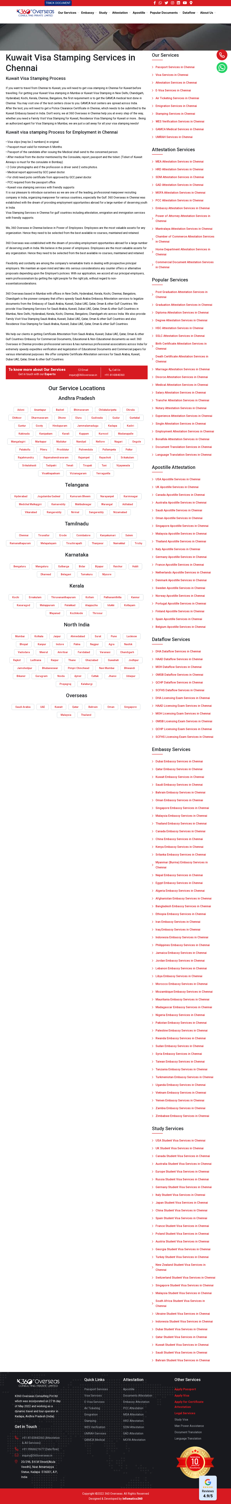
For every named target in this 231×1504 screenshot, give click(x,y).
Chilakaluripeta (107, 409)
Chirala (130, 409)
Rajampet (84, 457)
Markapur (41, 441)
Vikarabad (31, 512)
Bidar (82, 566)
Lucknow (132, 636)
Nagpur (94, 644)
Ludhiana (35, 660)
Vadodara (24, 652)
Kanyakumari (108, 535)
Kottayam (129, 605)
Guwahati (113, 660)
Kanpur (42, 644)
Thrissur (98, 613)
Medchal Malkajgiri (30, 504)
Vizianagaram (78, 473)
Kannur (135, 597)
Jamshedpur (24, 668)
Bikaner (21, 676)
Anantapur (40, 409)
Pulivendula (86, 449)
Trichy (138, 543)
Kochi (15, 597)
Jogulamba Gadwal (48, 496)
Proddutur (63, 449)
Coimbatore (83, 535)
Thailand (86, 714)
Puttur (129, 449)
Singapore (130, 706)
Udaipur (131, 676)
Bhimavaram (81, 409)
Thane (72, 660)
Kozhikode (76, 613)
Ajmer (78, 676)
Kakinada (24, 433)
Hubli (135, 566)
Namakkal (119, 543)
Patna (77, 644)
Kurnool (103, 433)
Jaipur (57, 636)
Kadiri (130, 425)
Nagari (118, 441)
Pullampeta (109, 449)
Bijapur (99, 566)
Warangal (107, 504)
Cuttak (95, 676)
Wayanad (54, 613)
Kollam (90, 597)
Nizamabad (120, 512)
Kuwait (58, 706)
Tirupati (87, 465)
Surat (98, 636)
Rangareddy (54, 512)
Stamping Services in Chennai (175, 113)
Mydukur (61, 441)
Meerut (44, 652)
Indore (60, 644)
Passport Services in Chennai (175, 67)
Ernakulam (35, 597)
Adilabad (127, 504)
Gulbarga (63, 566)
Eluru (78, 417)
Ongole (136, 441)
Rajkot (17, 660)
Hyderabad (20, 496)
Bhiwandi (129, 668)
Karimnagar (131, 496)
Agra (111, 644)
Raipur (55, 660)
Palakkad (70, 605)
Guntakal (135, 417)
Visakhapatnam (51, 473)
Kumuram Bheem (80, 496)
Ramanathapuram (20, 543)
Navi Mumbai (106, 668)
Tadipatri (51, 465)
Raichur (118, 566)
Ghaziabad (91, 660)
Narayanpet (107, 496)
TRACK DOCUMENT (58, 3)
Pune (114, 636)
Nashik (128, 644)
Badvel (60, 409)
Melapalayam (48, 543)
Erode (63, 535)
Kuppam (84, 433)
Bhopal (24, 644)
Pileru (43, 449)
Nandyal (81, 441)
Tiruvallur (44, 535)
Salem (129, 535)
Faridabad (84, 652)
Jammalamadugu (87, 425)
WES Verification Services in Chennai (180, 121)
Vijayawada (123, 465)
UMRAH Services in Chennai (174, 137)
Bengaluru (20, 566)
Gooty (39, 425)
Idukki (110, 605)
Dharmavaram (39, 417)
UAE (42, 706)
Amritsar (63, 652)
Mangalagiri (18, 441)
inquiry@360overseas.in (83, 375)
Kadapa (112, 425)
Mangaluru (42, 566)
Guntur (22, 425)
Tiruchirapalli (74, 543)
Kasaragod (23, 605)
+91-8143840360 (114, 375)
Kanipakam (46, 433)
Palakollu (24, 449)
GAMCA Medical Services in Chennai (180, 129)
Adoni (20, 409)
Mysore (106, 574)
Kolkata (38, 636)
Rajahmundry (26, 457)
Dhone (62, 417)
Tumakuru (87, 574)
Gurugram (41, 676)
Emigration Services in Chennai (176, 106)
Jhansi (112, 676)
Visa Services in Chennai (172, 75)
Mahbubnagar (83, 504)
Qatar (75, 706)
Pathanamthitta (112, 597)
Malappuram (47, 605)
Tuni (104, 465)
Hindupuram (60, 425)
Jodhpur (133, 660)
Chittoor (17, 417)
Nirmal (75, 512)
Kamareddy (58, 504)
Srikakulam (127, 457)
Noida (61, 676)
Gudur (116, 417)
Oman (110, 706)
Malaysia (66, 714)
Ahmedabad (78, 636)
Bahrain (93, 706)
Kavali (65, 433)
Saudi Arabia (22, 706)
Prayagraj (65, 684)
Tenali (69, 465)
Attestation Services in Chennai (176, 82)
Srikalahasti (29, 465)
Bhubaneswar (50, 668)
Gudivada (97, 417)
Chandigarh (127, 652)
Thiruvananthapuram (63, 597)
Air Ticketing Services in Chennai (177, 98)
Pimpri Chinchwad (78, 668)
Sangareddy (96, 512)
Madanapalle (125, 433)
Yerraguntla (103, 473)
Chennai (24, 535)
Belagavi (66, 574)
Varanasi (105, 652)
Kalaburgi (87, 684)
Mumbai (20, 636)
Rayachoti (105, 457)
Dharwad (46, 574)
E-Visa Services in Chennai (173, 90)
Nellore (100, 441)
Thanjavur (98, 543)
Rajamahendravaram (56, 457)
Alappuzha (91, 605)
